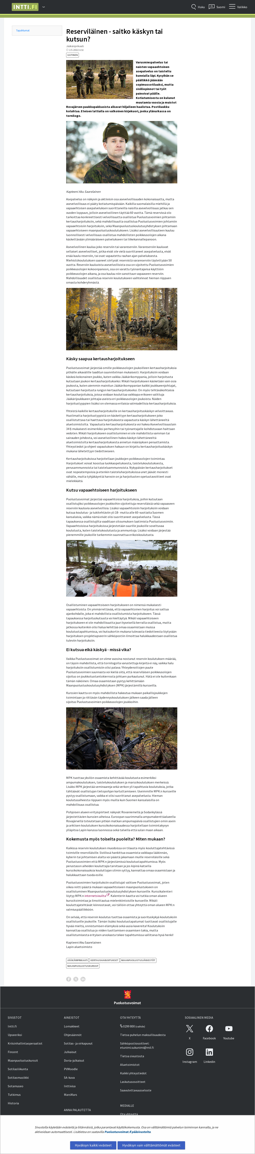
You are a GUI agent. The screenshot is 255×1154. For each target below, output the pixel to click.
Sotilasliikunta (18, 1069)
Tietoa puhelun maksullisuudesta (143, 1035)
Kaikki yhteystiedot (133, 1073)
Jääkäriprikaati (77, 960)
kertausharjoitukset (104, 960)
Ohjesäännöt (73, 1035)
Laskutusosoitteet (132, 1082)
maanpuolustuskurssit (82, 965)
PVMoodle (71, 1069)
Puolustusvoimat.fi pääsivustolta (127, 1132)
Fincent (13, 1052)
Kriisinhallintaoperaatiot (25, 1043)
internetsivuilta (96, 896)
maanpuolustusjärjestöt (138, 960)
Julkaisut (70, 1052)
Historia (13, 1103)
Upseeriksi (15, 1035)
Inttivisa (70, 1086)
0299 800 (127, 1026)
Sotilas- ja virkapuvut (78, 1043)
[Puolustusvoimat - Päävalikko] (41, 7)
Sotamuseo (15, 1086)
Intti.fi (12, 1026)
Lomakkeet (71, 1026)
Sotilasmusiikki (18, 1077)
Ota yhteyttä (129, 1114)
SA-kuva (69, 1077)
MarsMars (70, 1095)
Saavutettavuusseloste (135, 1090)
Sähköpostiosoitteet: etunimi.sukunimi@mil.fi (137, 1045)
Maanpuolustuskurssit (23, 1060)
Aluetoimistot (130, 1065)
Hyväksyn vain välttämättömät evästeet (151, 1145)
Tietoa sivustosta (132, 1056)
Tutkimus (14, 1095)
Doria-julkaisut (74, 1060)
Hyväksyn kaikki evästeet (93, 1145)
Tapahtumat (22, 30)
